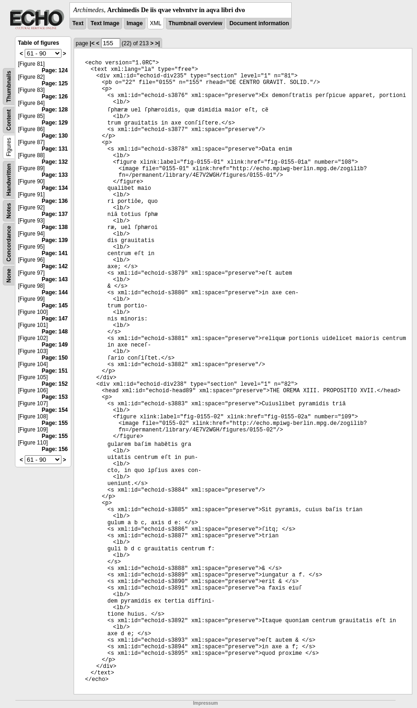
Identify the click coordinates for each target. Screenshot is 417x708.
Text (77, 23)
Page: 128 (55, 109)
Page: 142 (55, 266)
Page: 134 (55, 188)
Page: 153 (55, 397)
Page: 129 (55, 122)
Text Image (104, 23)
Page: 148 (55, 331)
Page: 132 (55, 162)
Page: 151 (55, 371)
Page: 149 (55, 344)
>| (157, 43)
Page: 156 (55, 449)
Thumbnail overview (195, 23)
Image (135, 23)
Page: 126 (55, 96)
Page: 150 (55, 357)
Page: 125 (55, 83)
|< (92, 43)
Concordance (9, 244)
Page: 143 (55, 279)
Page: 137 (55, 214)
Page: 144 (55, 292)
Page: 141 (55, 253)
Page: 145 (55, 305)
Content (9, 120)
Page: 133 (55, 175)
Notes (9, 210)
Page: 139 (55, 240)
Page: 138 (55, 227)
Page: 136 (55, 201)
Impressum (205, 703)
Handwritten (9, 180)
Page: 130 (55, 135)
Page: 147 (55, 318)
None (9, 276)
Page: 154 (55, 410)
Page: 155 (55, 423)
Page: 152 (55, 384)
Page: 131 (55, 149)
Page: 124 (55, 70)
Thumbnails (9, 86)
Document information (259, 23)
